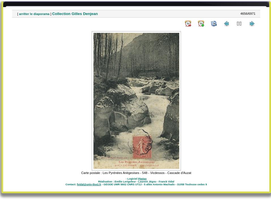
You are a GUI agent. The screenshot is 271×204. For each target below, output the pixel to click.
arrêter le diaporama (34, 14)
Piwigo (142, 178)
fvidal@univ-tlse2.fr (89, 184)
